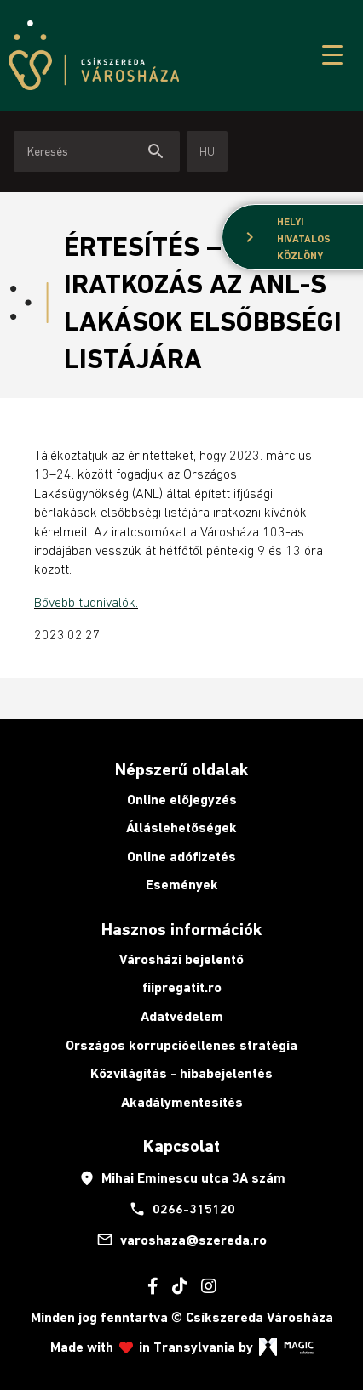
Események (182, 885)
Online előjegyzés (182, 799)
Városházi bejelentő (181, 959)
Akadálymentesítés (182, 1102)
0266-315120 (182, 1208)
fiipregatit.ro (182, 987)
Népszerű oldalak (181, 769)
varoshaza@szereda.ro (181, 1239)
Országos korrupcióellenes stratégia (181, 1045)
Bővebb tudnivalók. (86, 602)
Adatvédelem (182, 1016)
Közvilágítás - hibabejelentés (181, 1073)
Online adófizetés (181, 856)
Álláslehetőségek (181, 828)
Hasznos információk (181, 929)
